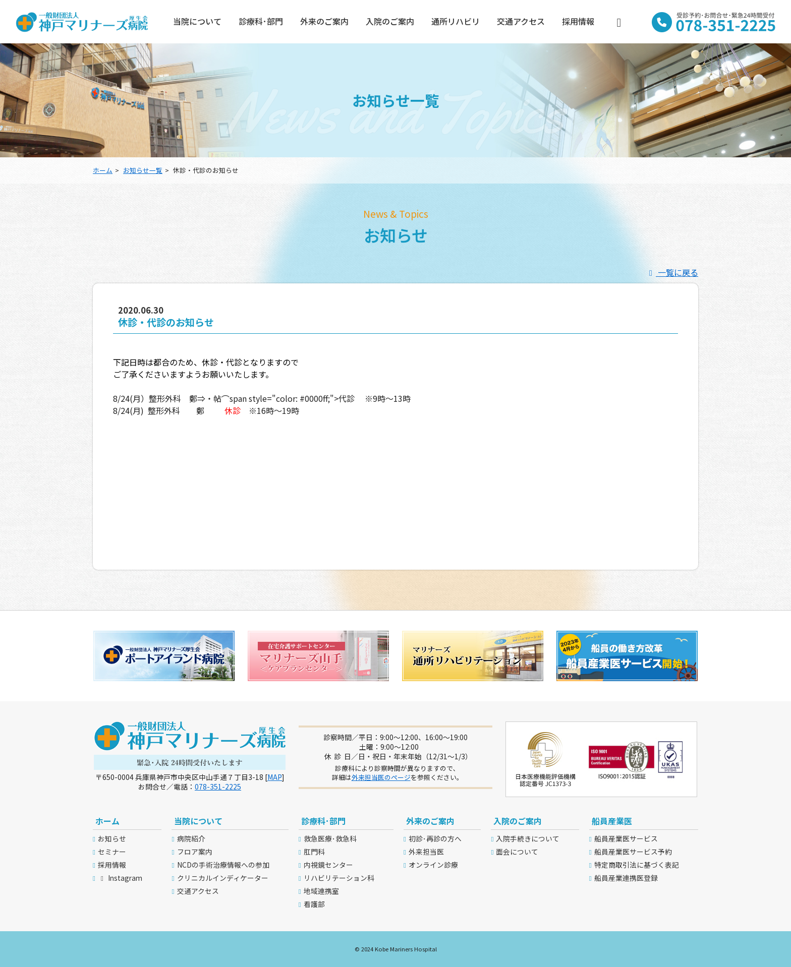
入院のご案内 (390, 21)
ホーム (102, 170)
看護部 (314, 904)
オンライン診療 (433, 865)
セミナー (112, 852)
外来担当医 (426, 852)
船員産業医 (612, 821)
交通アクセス (521, 21)
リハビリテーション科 (339, 878)
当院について (197, 21)
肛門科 (314, 852)
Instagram (120, 878)
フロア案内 (194, 852)
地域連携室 (321, 891)
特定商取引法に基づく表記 (636, 865)
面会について (517, 852)
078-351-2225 (218, 786)
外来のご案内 (324, 21)
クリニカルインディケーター (222, 878)
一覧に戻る (672, 272)
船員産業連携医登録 (626, 878)
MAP (274, 777)
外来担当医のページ (381, 777)
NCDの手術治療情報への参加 (223, 865)
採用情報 (578, 21)
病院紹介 (191, 838)
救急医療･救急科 (330, 838)
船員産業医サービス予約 (633, 852)
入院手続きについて (527, 838)
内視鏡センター (328, 865)
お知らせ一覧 (142, 170)
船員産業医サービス (626, 838)
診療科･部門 (261, 21)
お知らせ (112, 838)
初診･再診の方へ (435, 838)
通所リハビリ (455, 21)
